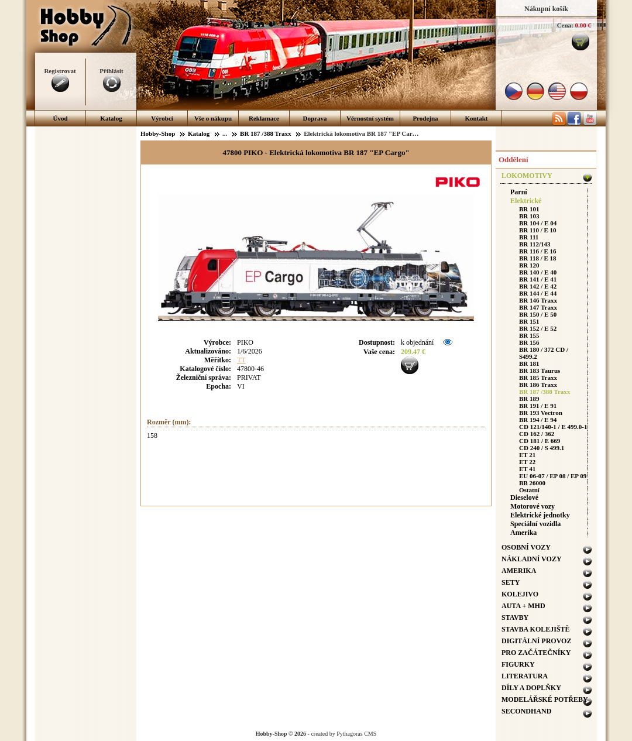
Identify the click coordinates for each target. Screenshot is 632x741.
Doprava (315, 118)
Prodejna (425, 118)
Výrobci (162, 118)
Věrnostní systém (370, 118)
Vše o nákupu (213, 118)
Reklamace (264, 118)
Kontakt (476, 118)
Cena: (565, 25)
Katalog (111, 118)
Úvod (60, 118)
